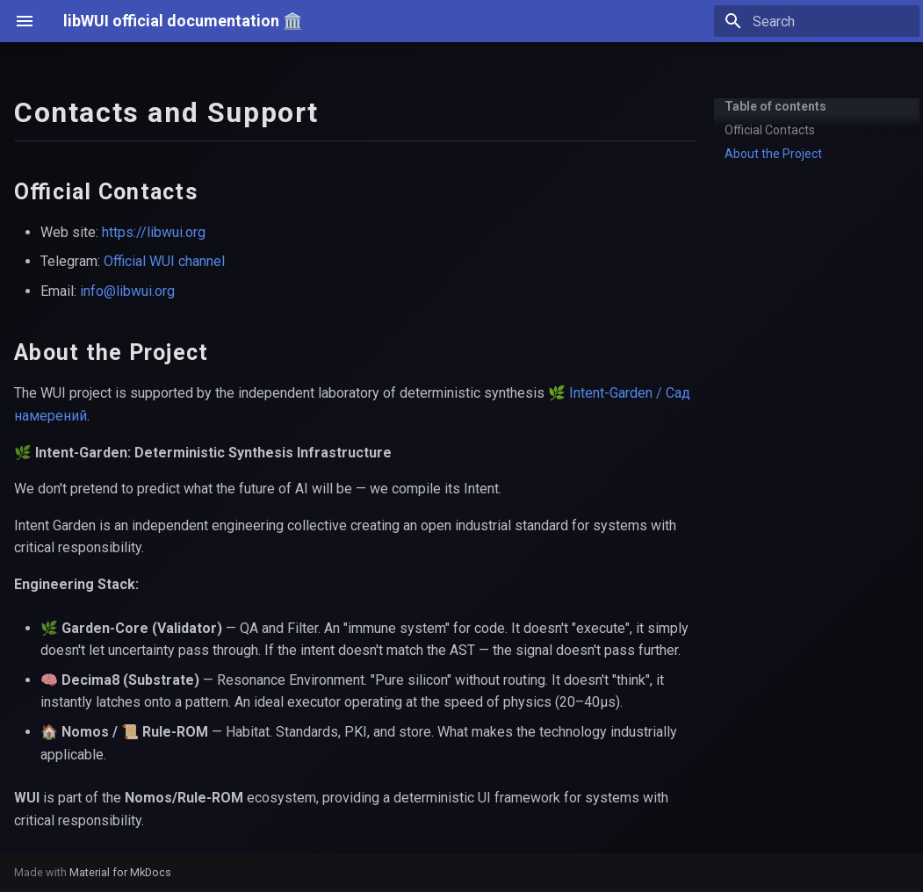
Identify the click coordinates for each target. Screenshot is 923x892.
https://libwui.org (154, 232)
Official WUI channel (164, 261)
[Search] (816, 21)
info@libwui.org (127, 291)
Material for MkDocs (120, 872)
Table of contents (775, 106)
